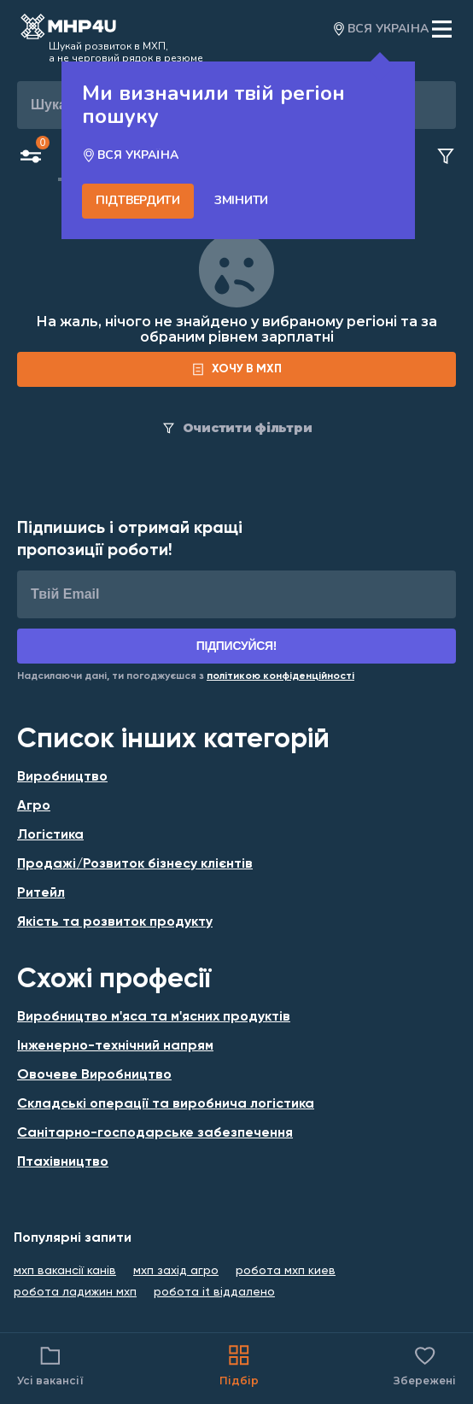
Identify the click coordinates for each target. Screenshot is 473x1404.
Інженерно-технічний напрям (115, 1046)
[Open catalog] (68, 29)
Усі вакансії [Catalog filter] (50, 1364)
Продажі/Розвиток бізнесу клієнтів (135, 864)
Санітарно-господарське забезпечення (155, 1133)
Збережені (425, 1364)
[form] (236, 369)
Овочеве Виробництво (94, 1075)
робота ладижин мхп (75, 1292)
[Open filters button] (30, 158)
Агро (33, 806)
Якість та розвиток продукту (115, 922)
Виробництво (62, 777)
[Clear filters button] (445, 158)
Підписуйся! (236, 645)
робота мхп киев (286, 1271)
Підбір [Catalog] (239, 1364)
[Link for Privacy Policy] (280, 676)
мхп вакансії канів (65, 1271)
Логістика (50, 835)
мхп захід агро (176, 1271)
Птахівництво (62, 1162)
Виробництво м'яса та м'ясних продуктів (153, 1017)
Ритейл (41, 893)
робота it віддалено (214, 1292)
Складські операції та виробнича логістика (165, 1104)
